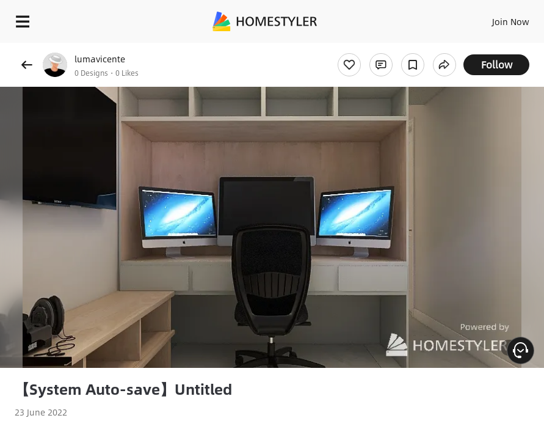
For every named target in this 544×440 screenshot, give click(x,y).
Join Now (510, 21)
